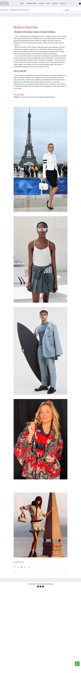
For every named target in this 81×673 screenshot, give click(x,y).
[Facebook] (40, 586)
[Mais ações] (66, 23)
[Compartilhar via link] (25, 567)
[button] (41, 3)
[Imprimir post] (28, 567)
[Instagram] (80, 3)
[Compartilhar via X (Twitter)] (18, 567)
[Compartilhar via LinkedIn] (21, 567)
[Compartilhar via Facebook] (14, 567)
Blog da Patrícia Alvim (19, 562)
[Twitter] (43, 586)
